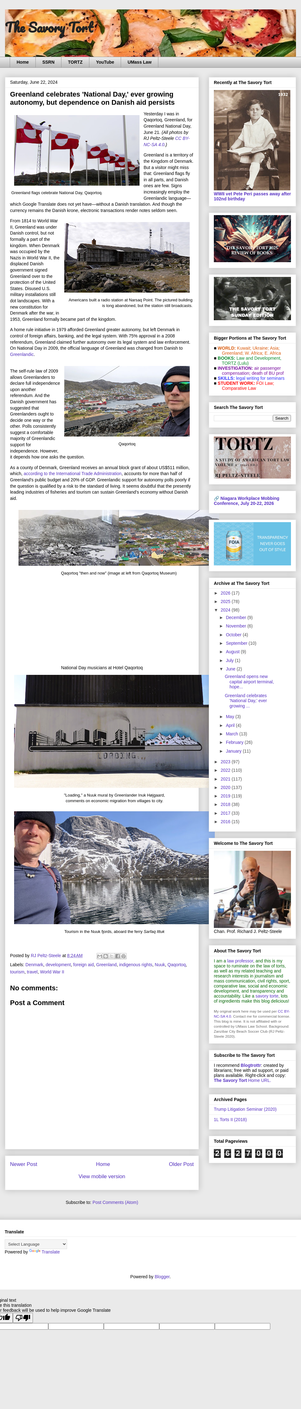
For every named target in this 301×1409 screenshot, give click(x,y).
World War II (52, 971)
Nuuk (160, 964)
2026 (226, 593)
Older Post (181, 1164)
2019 (226, 795)
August (233, 651)
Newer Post (23, 1164)
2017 (226, 813)
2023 (226, 761)
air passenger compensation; (249, 371)
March (232, 733)
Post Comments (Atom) (115, 1202)
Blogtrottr (251, 1065)
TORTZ (75, 62)
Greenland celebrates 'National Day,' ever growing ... (246, 701)
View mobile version (102, 1176)
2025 (226, 601)
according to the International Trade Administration (73, 473)
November (236, 625)
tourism (17, 971)
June (231, 668)
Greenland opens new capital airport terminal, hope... (249, 682)
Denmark (34, 964)
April (231, 725)
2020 (226, 787)
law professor (240, 960)
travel (32, 971)
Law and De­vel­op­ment (258, 358)
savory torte (267, 995)
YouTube (105, 62)
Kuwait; (244, 348)
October (234, 634)
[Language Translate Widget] (36, 1244)
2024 (226, 609)
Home (23, 62)
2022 (226, 770)
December (236, 617)
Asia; (275, 348)
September (237, 643)
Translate (44, 1251)
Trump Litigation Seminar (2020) (245, 1109)
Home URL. (242, 1080)
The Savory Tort (49, 27)
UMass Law (139, 62)
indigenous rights (135, 964)
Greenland (106, 964)
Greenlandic (22, 354)
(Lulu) (243, 363)
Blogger (162, 1276)
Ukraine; (261, 348)
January (234, 751)
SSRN (48, 62)
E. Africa (273, 353)
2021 (226, 778)
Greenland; (233, 353)
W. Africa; (254, 353)
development (58, 964)
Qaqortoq (176, 964)
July (230, 660)
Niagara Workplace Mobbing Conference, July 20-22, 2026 (246, 501)
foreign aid (83, 964)
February (235, 742)
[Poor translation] (23, 1318)
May (230, 716)
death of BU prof (268, 373)
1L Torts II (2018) (230, 1119)
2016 (226, 821)
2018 (226, 804)
